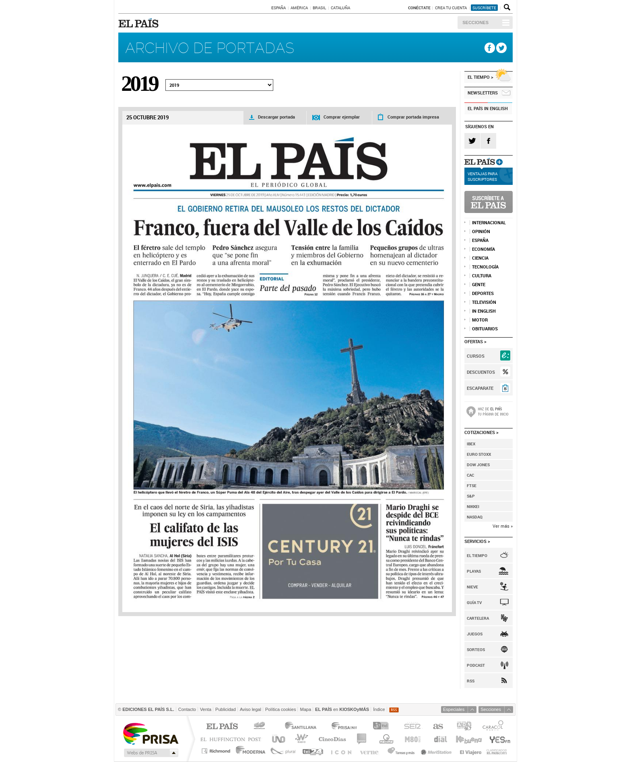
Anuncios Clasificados (497, 751)
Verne (370, 751)
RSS (470, 681)
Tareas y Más (401, 751)
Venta (205, 709)
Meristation (437, 751)
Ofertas (473, 341)
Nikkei (473, 506)
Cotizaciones (479, 432)
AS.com (438, 727)
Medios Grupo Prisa (150, 753)
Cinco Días (332, 739)
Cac (470, 475)
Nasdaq (475, 517)
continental (362, 739)
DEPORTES (483, 293)
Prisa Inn (345, 727)
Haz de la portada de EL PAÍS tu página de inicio (488, 411)
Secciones (475, 22)
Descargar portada (276, 117)
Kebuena (468, 739)
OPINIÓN (481, 231)
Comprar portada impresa (413, 117)
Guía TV (474, 602)
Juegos (475, 634)
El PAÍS (222, 727)
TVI (382, 727)
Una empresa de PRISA (150, 733)
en (342, 709)
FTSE (471, 485)
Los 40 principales (260, 727)
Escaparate (480, 388)
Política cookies (280, 709)
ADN (464, 727)
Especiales (453, 709)
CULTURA (481, 275)
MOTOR (480, 320)
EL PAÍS (139, 23)
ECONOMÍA (483, 249)
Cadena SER (412, 727)
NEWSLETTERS (483, 93)
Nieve (472, 587)
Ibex (471, 444)
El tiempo (479, 77)
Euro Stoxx (479, 454)
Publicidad (225, 709)
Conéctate (419, 7)
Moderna (250, 751)
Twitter (501, 48)
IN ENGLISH (484, 311)
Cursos (476, 356)
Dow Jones (478, 464)
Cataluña (340, 7)
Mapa (305, 709)
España (278, 7)
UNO (277, 739)
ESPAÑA (480, 240)
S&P (471, 496)
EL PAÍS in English (488, 108)
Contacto (187, 709)
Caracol (494, 727)
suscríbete (484, 7)
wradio (300, 739)
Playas (474, 571)
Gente (478, 284)
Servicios (475, 541)
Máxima (385, 739)
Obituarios (485, 328)
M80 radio (412, 739)
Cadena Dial (440, 739)
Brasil (319, 7)
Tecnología (485, 266)
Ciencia (480, 258)
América (299, 7)
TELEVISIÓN (484, 302)
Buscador (506, 7)
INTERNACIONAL (489, 222)
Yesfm (498, 739)
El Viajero (470, 751)
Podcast (476, 665)
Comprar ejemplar (342, 117)
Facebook (490, 48)
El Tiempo (477, 555)
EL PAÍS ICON (341, 751)
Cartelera (478, 618)
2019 (139, 83)
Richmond (217, 751)
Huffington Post (232, 739)
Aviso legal (250, 709)
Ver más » (503, 526)
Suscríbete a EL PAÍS (488, 202)
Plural (283, 751)
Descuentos (481, 372)
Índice (379, 709)
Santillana (300, 727)
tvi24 (312, 751)
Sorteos (476, 649)
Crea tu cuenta (451, 7)
